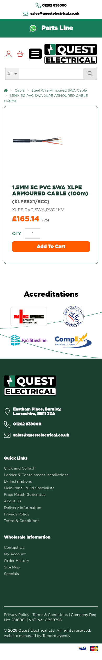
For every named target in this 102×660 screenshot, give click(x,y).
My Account (15, 554)
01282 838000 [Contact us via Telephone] (51, 5)
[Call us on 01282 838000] (22, 424)
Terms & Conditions (21, 520)
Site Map (12, 567)
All (10, 73)
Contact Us (14, 547)
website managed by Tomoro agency (37, 635)
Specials (11, 573)
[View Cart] (20, 54)
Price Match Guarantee (25, 494)
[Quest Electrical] (30, 385)
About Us (12, 501)
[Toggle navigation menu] (35, 54)
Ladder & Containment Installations (36, 474)
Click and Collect (19, 468)
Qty (16, 233)
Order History (16, 560)
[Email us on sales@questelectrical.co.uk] (36, 435)
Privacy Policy (16, 514)
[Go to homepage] (70, 54)
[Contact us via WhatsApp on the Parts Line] (51, 28)
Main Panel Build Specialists (29, 488)
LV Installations (18, 481)
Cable (20, 90)
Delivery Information (22, 507)
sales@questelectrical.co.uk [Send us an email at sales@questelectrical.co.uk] (51, 13)
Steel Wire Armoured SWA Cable (59, 90)
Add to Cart (51, 246)
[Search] (51, 74)
